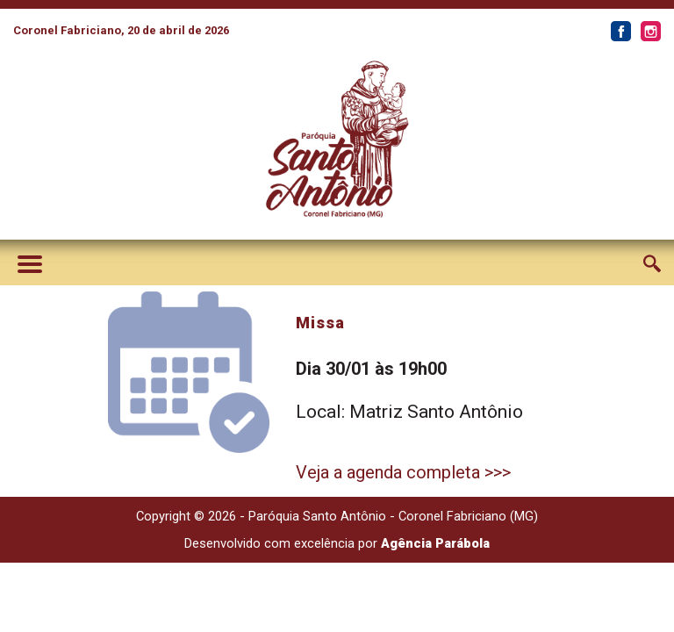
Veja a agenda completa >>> (403, 472)
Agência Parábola (435, 543)
